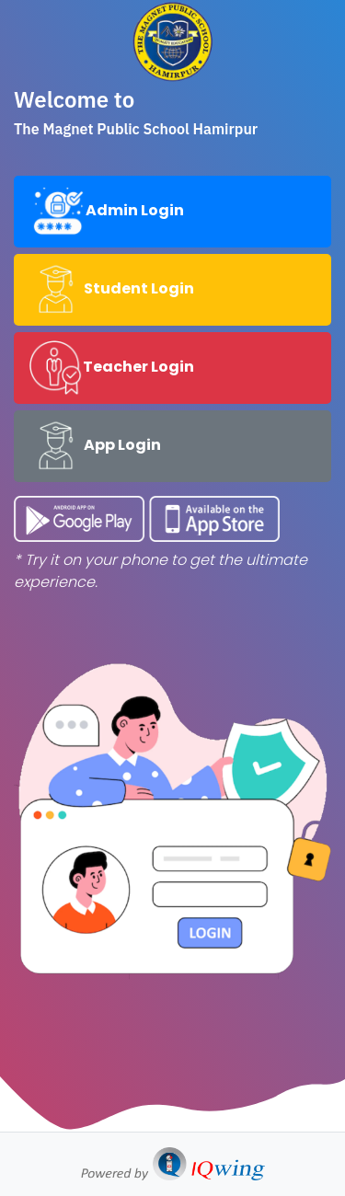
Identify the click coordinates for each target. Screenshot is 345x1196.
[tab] (172, 211)
